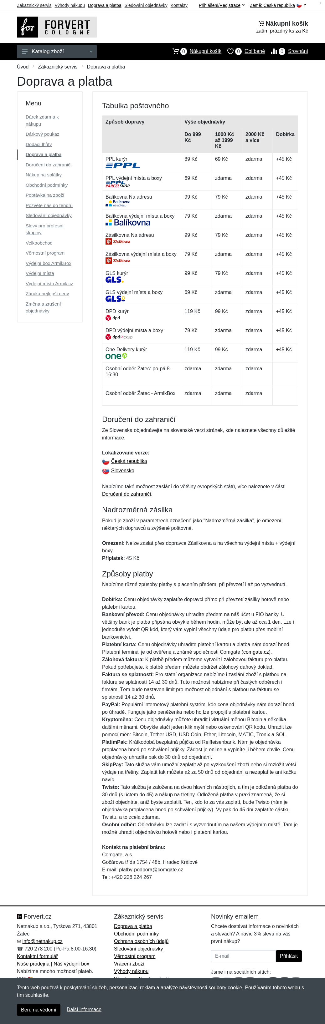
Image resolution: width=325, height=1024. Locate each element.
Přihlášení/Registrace (222, 5)
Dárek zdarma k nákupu (42, 120)
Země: (278, 5)
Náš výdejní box (71, 963)
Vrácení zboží (129, 963)
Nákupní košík (194, 51)
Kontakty (179, 5)
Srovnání (286, 51)
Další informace (84, 1009)
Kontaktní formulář (37, 956)
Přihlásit (289, 956)
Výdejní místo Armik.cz (49, 283)
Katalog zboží (57, 51)
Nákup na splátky (44, 174)
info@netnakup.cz (42, 941)
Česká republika (124, 461)
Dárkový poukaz (42, 134)
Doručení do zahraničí (49, 164)
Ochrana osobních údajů (141, 941)
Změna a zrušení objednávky (43, 307)
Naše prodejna (33, 963)
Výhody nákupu (69, 5)
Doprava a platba (104, 5)
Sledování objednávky (146, 5)
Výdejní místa (40, 273)
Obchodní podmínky (47, 185)
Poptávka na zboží (45, 195)
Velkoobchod (39, 243)
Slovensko (118, 470)
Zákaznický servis (34, 5)
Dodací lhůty (39, 144)
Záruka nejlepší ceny (47, 293)
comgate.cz (256, 652)
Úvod (22, 66)
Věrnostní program (45, 253)
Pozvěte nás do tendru (49, 205)
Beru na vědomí (38, 1009)
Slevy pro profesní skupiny (45, 229)
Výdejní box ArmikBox (48, 263)
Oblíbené (243, 51)
